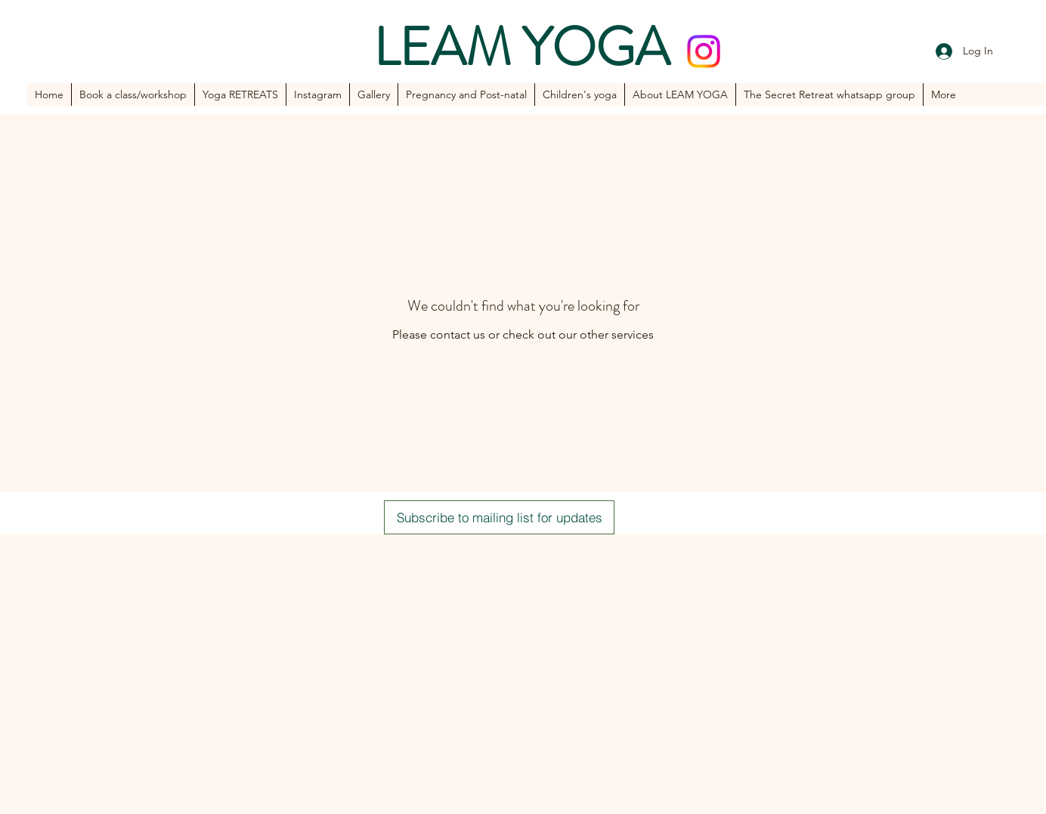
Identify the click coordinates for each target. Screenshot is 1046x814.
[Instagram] (704, 51)
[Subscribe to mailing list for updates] (499, 517)
